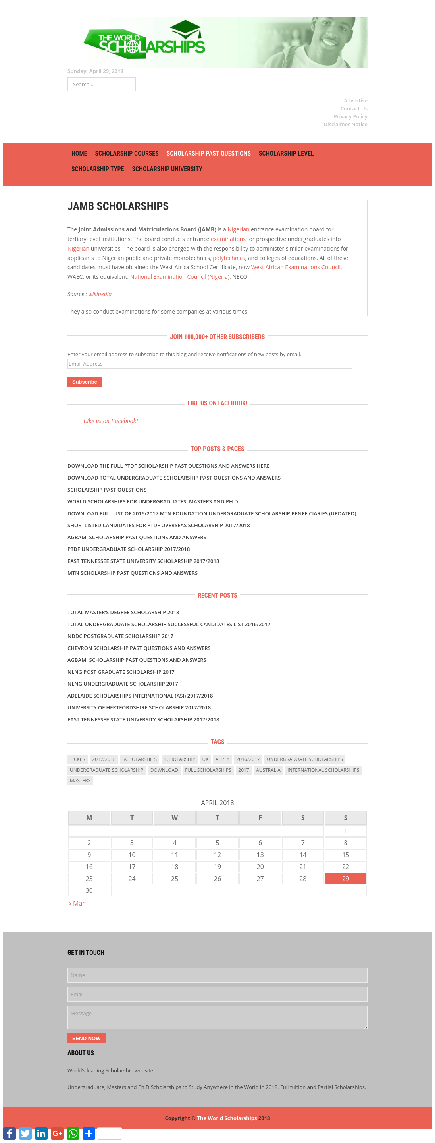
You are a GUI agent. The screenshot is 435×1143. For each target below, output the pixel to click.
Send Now (86, 1038)
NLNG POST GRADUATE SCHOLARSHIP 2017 (121, 671)
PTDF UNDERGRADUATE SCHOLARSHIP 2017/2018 (128, 549)
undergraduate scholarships (305, 759)
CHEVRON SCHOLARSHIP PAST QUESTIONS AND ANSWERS (139, 647)
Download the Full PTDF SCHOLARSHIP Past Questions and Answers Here (168, 465)
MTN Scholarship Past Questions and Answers (132, 572)
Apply (222, 759)
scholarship (180, 759)
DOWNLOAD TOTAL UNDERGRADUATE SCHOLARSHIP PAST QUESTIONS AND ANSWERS (174, 477)
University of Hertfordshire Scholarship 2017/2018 (139, 707)
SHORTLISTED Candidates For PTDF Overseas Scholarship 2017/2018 (158, 525)
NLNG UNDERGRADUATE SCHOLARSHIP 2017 (122, 683)
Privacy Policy (351, 116)
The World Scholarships (227, 1118)
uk (205, 759)
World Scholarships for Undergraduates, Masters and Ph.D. (153, 501)
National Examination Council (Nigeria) (179, 276)
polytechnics (229, 258)
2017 (243, 770)
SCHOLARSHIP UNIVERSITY (167, 169)
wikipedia (100, 294)
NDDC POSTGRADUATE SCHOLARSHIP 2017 (120, 636)
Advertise (356, 100)
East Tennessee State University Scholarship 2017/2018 (143, 561)
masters (80, 780)
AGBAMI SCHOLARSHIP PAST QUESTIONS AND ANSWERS (136, 537)
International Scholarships (323, 770)
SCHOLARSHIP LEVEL (286, 153)
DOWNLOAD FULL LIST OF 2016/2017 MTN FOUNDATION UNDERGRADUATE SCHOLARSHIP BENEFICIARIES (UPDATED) (211, 513)
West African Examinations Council (296, 267)
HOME (79, 153)
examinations (228, 239)
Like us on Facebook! (218, 403)
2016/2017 (248, 759)
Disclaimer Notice (346, 124)
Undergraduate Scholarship (106, 770)
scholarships (140, 759)
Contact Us (354, 108)
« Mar (76, 903)
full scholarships (208, 770)
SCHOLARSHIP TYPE (97, 169)
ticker (77, 759)
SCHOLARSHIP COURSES (126, 153)
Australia (268, 770)
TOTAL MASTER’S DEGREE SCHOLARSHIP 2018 (123, 612)
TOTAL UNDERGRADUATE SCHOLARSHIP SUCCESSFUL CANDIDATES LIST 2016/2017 (169, 624)
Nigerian (238, 229)
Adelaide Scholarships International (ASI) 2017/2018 (140, 695)
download (164, 770)
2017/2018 (103, 759)
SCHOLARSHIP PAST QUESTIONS (209, 153)
